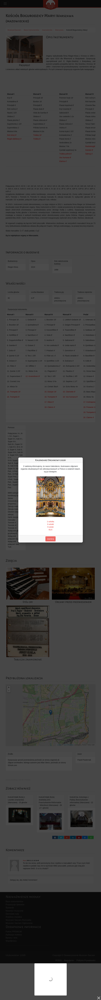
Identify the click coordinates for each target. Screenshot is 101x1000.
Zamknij (50, 539)
